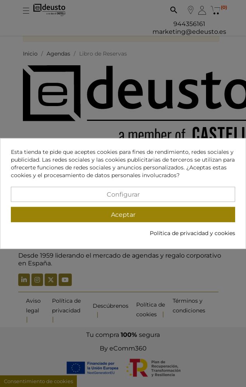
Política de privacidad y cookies (192, 232)
